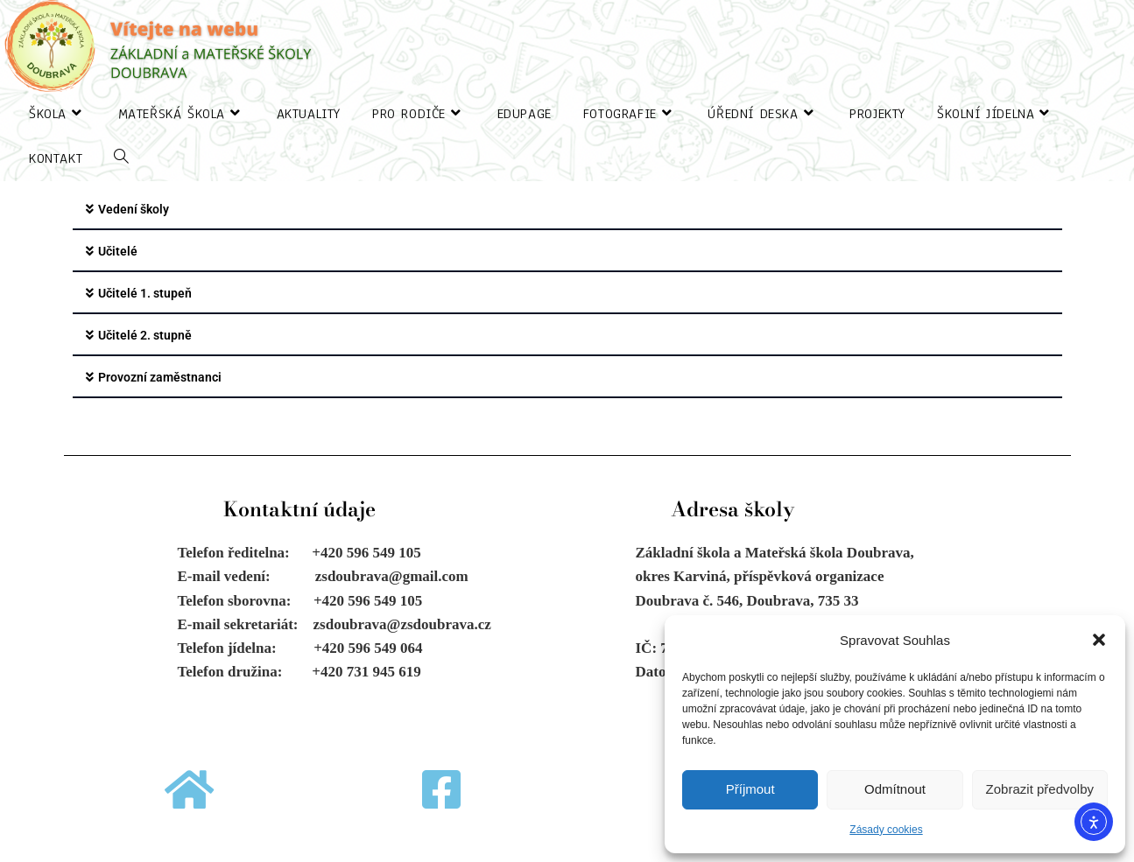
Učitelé (117, 251)
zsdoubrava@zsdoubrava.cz (402, 624)
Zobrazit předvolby (1040, 788)
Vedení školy (133, 209)
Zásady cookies (885, 829)
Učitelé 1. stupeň (145, 293)
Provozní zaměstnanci (160, 377)
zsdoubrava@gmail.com (391, 576)
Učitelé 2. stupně (145, 335)
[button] (1099, 639)
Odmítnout (895, 788)
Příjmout (750, 788)
